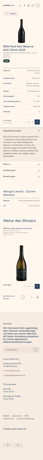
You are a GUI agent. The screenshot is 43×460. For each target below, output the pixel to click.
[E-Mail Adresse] (17, 350)
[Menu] (38, 6)
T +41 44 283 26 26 (11, 371)
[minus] (25, 286)
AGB (26, 416)
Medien (6, 416)
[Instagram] (18, 445)
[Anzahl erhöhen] (32, 122)
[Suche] (20, 5)
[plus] (32, 286)
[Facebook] (7, 445)
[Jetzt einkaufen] (37, 122)
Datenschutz (8, 419)
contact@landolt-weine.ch (14, 375)
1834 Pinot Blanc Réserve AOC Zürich (17, 228)
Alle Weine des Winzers (8, 297)
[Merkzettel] (28, 6)
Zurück (10, 13)
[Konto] (24, 5)
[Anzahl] (28, 122)
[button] (37, 297)
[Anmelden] (36, 350)
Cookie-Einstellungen (25, 419)
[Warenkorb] (32, 5)
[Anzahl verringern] (25, 122)
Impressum (17, 416)
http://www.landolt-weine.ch (29, 200)
